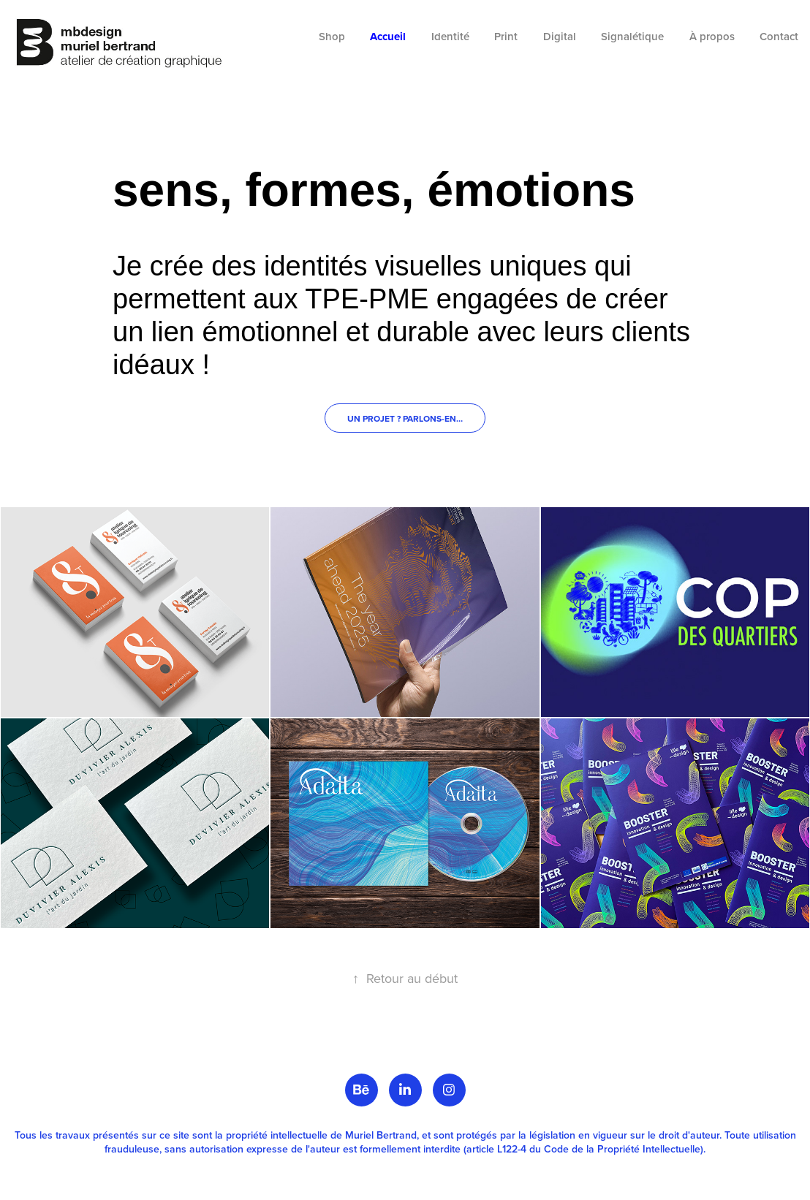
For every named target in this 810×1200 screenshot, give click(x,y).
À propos (712, 36)
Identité (450, 36)
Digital (559, 36)
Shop (332, 36)
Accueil (388, 37)
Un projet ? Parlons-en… (405, 418)
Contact (779, 36)
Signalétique (632, 36)
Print (506, 36)
